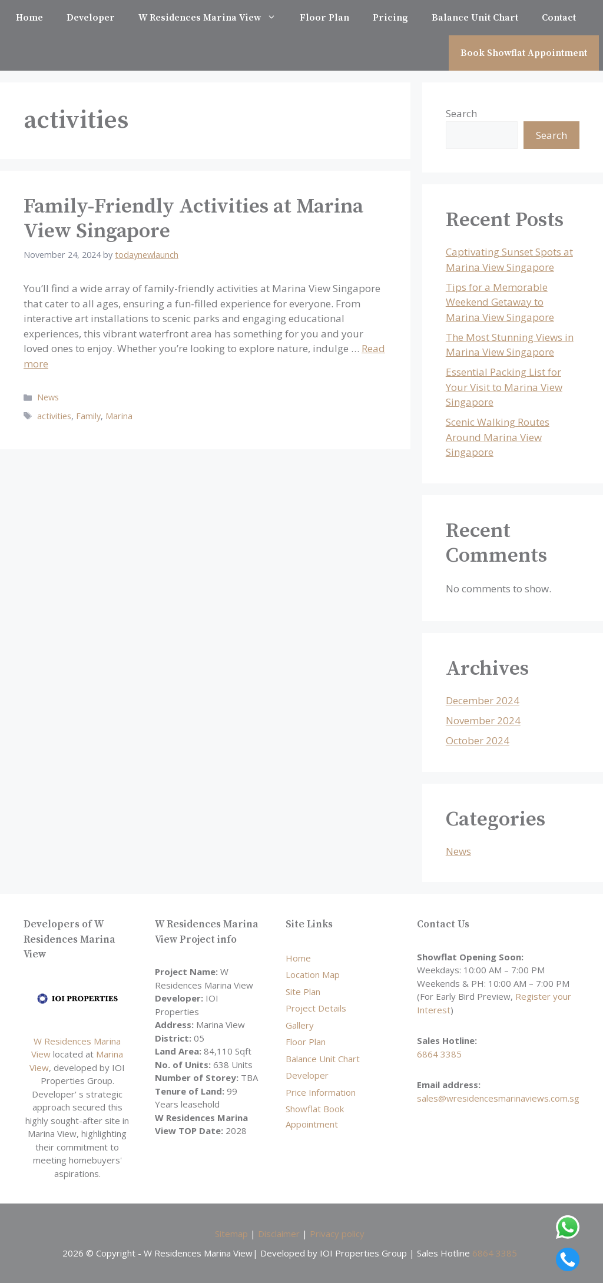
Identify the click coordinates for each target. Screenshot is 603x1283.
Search (461, 113)
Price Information (321, 1092)
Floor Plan (324, 18)
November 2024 (483, 720)
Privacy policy (337, 1233)
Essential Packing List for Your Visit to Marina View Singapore (504, 387)
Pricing (390, 18)
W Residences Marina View (213, 17)
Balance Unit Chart (475, 18)
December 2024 (482, 700)
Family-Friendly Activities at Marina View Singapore (193, 219)
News (48, 397)
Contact (559, 18)
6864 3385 (439, 1054)
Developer (91, 18)
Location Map (313, 974)
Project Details (316, 1008)
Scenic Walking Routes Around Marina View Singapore (497, 437)
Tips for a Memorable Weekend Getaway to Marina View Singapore (500, 302)
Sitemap (231, 1233)
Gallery (300, 1025)
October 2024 (477, 740)
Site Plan (303, 991)
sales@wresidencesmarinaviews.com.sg (498, 1098)
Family (88, 416)
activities (54, 416)
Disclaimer (279, 1233)
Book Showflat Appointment (523, 53)
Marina (118, 416)
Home (29, 18)
